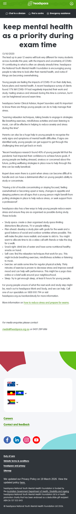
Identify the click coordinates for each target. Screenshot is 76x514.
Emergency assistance (58, 13)
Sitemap (7, 471)
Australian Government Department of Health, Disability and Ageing (38, 491)
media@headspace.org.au (15, 329)
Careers (8, 418)
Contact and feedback (17, 424)
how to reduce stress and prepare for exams (46, 303)
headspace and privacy (14, 466)
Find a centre (36, 13)
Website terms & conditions (16, 461)
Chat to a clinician (15, 13)
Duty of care (9, 456)
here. (22, 482)
